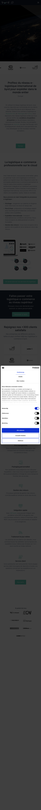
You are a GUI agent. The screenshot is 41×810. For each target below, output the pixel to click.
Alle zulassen (20, 430)
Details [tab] (21, 376)
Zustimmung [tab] (20, 372)
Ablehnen (20, 440)
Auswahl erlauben (20, 435)
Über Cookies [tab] (20, 381)
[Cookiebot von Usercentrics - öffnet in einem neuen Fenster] (32, 368)
